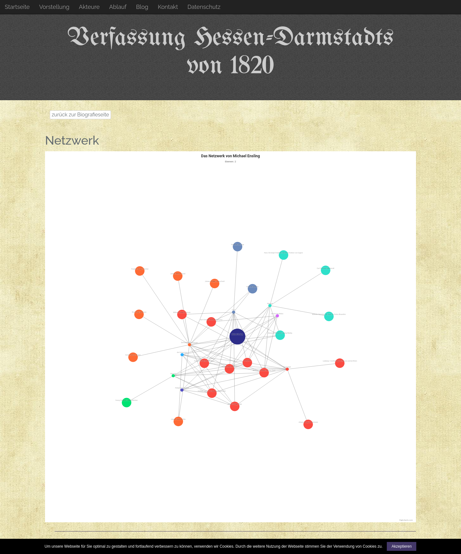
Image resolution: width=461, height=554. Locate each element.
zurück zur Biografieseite (80, 115)
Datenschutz (203, 6)
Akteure (89, 6)
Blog (142, 6)
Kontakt (168, 6)
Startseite (17, 6)
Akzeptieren (402, 546)
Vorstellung (54, 6)
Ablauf (118, 6)
